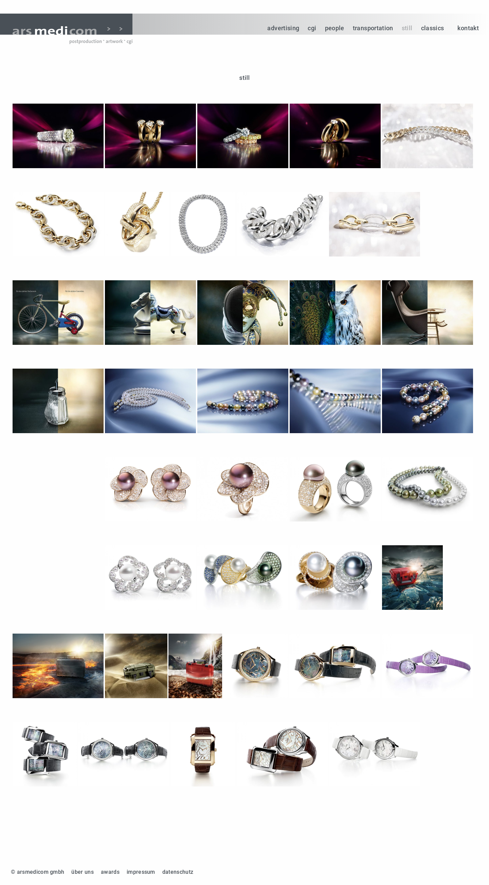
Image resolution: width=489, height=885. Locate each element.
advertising (283, 28)
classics (432, 28)
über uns (82, 872)
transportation (373, 28)
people (334, 28)
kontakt (468, 28)
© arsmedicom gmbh (37, 872)
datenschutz (178, 872)
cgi (312, 28)
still (407, 28)
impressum (141, 872)
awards (110, 872)
